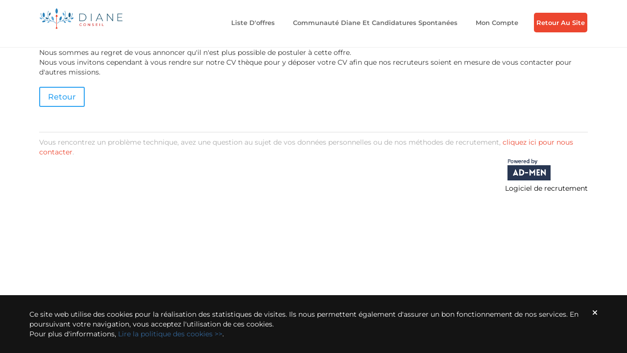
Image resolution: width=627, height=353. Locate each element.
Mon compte (497, 22)
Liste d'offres (253, 22)
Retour (62, 96)
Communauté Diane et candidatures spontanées (375, 22)
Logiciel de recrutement (546, 188)
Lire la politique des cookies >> (170, 333)
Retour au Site (560, 22)
